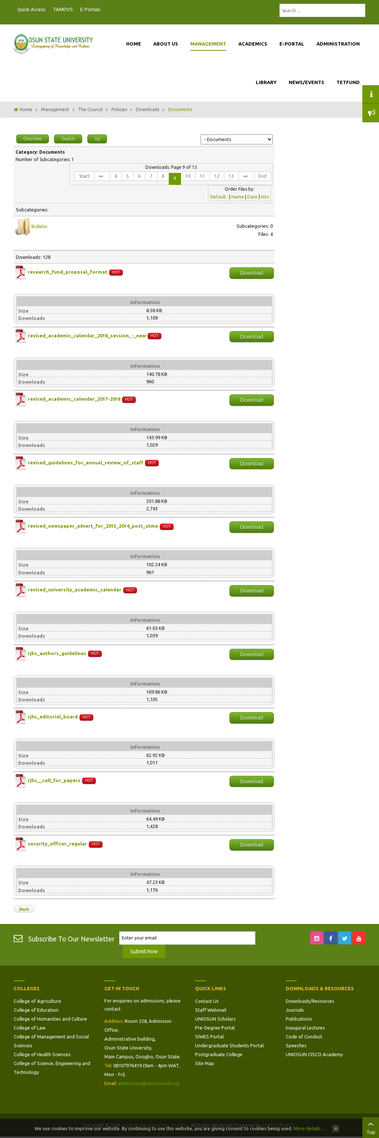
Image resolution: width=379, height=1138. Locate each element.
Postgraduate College (218, 1054)
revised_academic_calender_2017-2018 (74, 399)
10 (188, 176)
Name (237, 196)
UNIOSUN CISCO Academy (314, 1054)
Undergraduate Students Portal (229, 1045)
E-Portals (90, 9)
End (262, 176)
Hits (265, 196)
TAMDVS (63, 9)
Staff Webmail (210, 1009)
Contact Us (207, 1001)
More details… (309, 1128)
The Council (90, 109)
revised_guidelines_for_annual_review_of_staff (85, 462)
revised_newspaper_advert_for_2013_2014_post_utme (93, 526)
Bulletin (39, 226)
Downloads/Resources (310, 1001)
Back (24, 909)
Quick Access (31, 9)
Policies (119, 109)
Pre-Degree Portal (215, 1027)
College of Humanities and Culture (50, 1018)
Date (252, 196)
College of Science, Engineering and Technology (52, 1068)
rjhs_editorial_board (53, 717)
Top (370, 1127)
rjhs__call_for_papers (54, 780)
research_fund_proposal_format (67, 271)
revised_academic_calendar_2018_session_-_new (87, 335)
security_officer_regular (57, 844)
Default (218, 196)
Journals (295, 1009)
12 (216, 176)
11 (202, 176)
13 (231, 176)
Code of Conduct (304, 1036)
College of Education (36, 1009)
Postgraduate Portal (106, 9)
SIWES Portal (209, 1036)
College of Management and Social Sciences (51, 1041)
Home (26, 109)
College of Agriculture (37, 1001)
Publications (299, 1018)
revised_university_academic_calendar (74, 589)
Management (55, 109)
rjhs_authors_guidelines (57, 653)
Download (251, 273)
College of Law (30, 1027)
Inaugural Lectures (305, 1027)
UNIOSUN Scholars (215, 1018)
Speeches (296, 1045)
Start (84, 176)
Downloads (147, 109)
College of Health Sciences (42, 1054)
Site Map (204, 1063)
